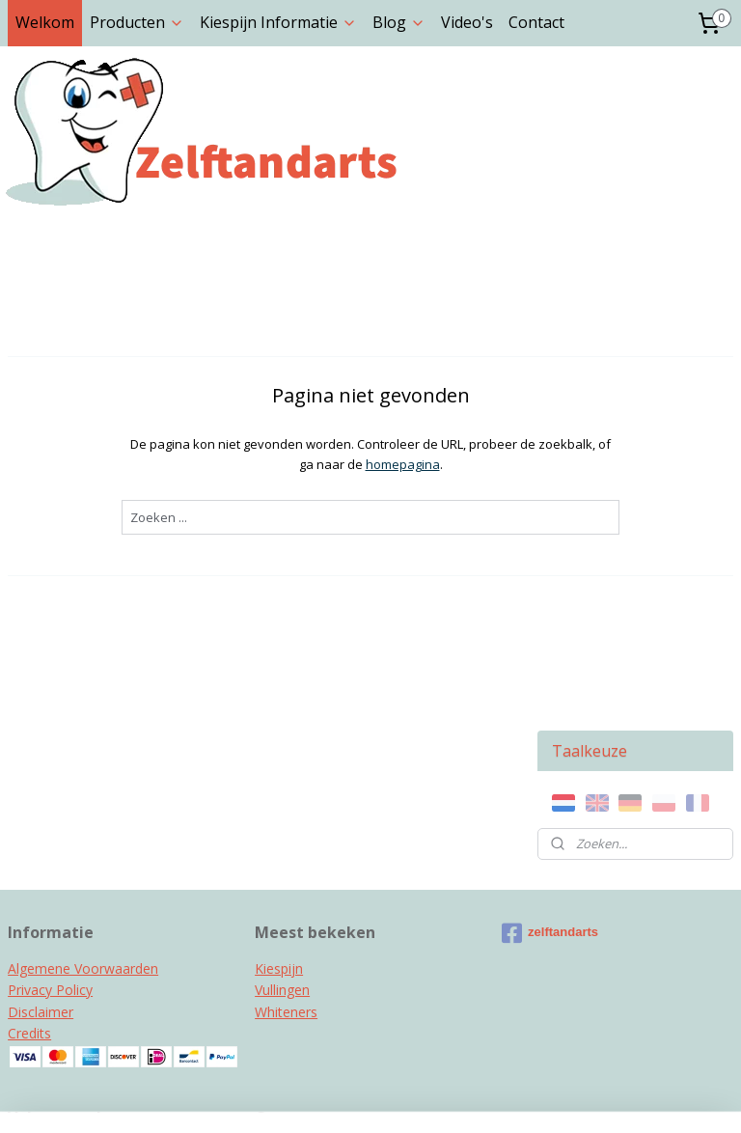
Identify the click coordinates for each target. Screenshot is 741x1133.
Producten (137, 22)
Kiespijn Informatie (278, 22)
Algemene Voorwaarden (83, 794)
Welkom (44, 22)
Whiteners (286, 837)
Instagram (40, 980)
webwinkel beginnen (414, 1098)
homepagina (297, 464)
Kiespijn (279, 794)
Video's (467, 22)
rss (340, 1098)
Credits (29, 859)
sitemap (299, 1098)
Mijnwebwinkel (582, 1098)
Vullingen (282, 816)
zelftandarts (550, 758)
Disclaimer (40, 837)
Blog (398, 22)
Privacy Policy (50, 816)
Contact (536, 22)
